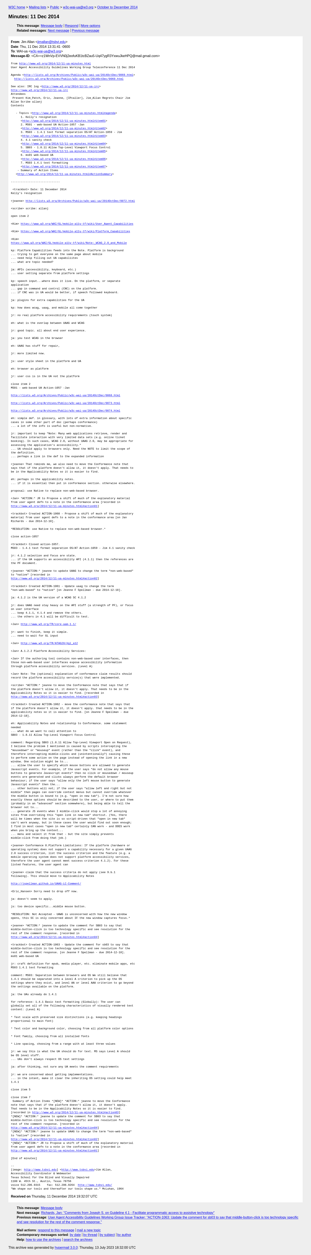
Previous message (85, 30)
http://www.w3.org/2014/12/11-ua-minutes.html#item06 (64, 159)
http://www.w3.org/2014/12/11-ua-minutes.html (55, 64)
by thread (90, 1235)
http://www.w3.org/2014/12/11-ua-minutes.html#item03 (64, 136)
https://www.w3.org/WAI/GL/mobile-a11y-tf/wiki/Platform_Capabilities (75, 231)
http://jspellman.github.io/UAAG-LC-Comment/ (46, 884)
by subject (107, 1235)
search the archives (78, 1239)
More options (90, 25)
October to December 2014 (117, 7)
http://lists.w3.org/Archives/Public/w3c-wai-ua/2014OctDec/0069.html (78, 75)
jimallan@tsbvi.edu (51, 42)
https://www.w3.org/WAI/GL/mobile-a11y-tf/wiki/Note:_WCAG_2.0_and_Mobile (69, 243)
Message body (52, 25)
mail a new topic (89, 1230)
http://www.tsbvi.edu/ (95, 1185)
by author (124, 1235)
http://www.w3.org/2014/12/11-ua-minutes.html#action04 (54, 937)
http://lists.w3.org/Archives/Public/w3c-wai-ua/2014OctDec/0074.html (65, 411)
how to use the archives (43, 1239)
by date (75, 1235)
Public (54, 7)
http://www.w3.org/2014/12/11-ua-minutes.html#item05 (64, 151)
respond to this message (56, 1230)
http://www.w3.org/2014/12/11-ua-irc (70, 87)
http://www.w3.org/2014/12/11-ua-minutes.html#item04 (64, 144)
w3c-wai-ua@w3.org (78, 7)
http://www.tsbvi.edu (40, 1170)
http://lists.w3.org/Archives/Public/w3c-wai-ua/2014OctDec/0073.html (65, 403)
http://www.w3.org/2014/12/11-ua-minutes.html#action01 (54, 506)
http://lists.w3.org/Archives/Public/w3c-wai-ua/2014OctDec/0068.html (65, 395)
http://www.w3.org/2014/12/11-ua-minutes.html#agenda (73, 113)
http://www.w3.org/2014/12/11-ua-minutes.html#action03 (54, 697)
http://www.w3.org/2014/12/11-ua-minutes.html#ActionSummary (64, 174)
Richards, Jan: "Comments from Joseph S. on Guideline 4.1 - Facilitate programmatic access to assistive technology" (128, 1213)
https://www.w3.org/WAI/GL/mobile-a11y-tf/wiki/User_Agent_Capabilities (77, 224)
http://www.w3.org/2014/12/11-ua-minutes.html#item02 (64, 128)
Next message (58, 30)
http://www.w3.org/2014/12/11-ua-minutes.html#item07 (64, 167)
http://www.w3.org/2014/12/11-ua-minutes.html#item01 (64, 121)
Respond (71, 25)
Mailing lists (37, 7)
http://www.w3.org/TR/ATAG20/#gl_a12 (49, 643)
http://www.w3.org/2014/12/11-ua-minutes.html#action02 (54, 579)
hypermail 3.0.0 (66, 1247)
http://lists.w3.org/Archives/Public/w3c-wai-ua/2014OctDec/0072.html (80, 201)
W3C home (16, 7)
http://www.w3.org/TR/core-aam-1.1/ (48, 624)
